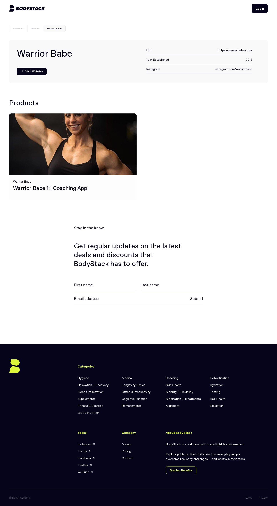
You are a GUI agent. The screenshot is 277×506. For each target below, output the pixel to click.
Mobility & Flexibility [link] (179, 392)
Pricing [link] (126, 451)
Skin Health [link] (173, 385)
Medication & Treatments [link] (183, 399)
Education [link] (217, 406)
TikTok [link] (84, 451)
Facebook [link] (86, 458)
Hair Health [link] (217, 399)
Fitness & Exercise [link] (90, 406)
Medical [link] (127, 378)
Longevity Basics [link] (133, 385)
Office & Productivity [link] (136, 392)
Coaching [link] (172, 378)
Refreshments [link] (132, 406)
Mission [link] (127, 444)
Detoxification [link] (219, 378)
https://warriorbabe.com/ (235, 50)
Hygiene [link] (83, 378)
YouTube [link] (85, 472)
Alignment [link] (172, 406)
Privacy (263, 498)
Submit (196, 298)
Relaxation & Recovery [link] (93, 385)
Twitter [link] (85, 465)
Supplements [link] (87, 399)
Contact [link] (127, 458)
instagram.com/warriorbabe (233, 69)
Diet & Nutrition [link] (88, 412)
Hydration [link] (217, 385)
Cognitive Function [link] (134, 399)
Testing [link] (215, 392)
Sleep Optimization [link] (90, 392)
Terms (249, 498)
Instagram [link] (86, 444)
